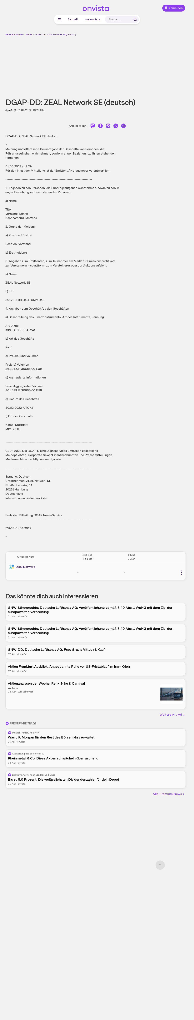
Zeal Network (25, 567)
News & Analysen (14, 34)
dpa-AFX (10, 110)
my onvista (92, 19)
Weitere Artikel (172, 715)
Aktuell (73, 19)
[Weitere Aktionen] (181, 572)
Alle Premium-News (169, 794)
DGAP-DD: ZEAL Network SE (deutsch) (55, 34)
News (29, 34)
